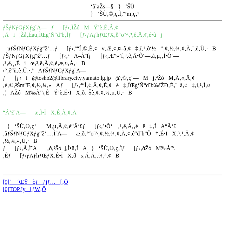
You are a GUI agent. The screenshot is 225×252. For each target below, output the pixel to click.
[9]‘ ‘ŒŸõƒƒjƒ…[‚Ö (35, 182)
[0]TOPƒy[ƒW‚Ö (24, 189)
